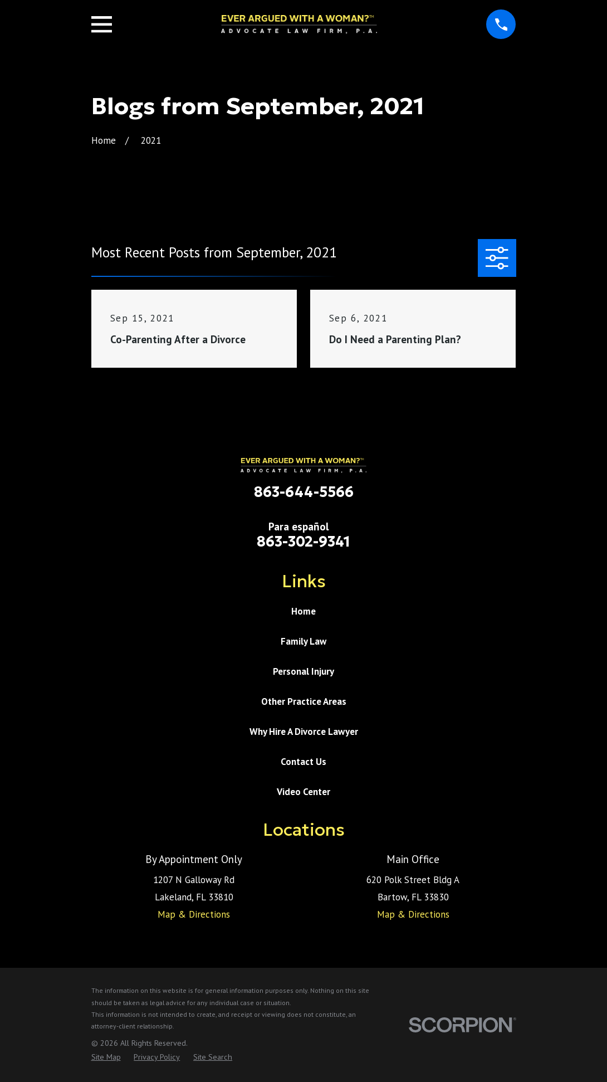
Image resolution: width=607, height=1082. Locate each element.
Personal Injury (303, 671)
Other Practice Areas (303, 701)
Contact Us (303, 762)
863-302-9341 (303, 541)
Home (303, 611)
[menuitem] (106, 1057)
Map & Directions (194, 914)
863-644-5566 (304, 492)
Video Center (303, 792)
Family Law (303, 641)
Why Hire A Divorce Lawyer (303, 731)
